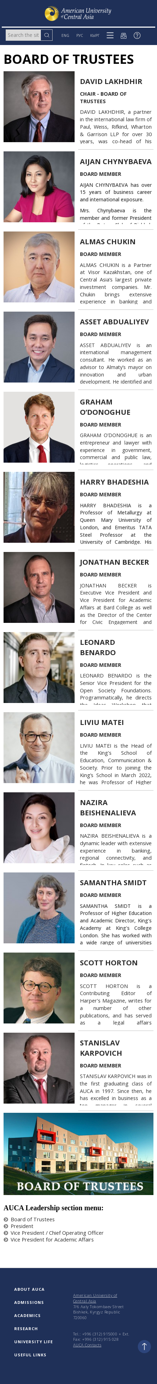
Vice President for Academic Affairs (49, 1239)
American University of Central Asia (95, 1298)
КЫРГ (94, 35)
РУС (79, 35)
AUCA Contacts (87, 1344)
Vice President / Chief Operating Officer (54, 1232)
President (18, 1226)
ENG (65, 35)
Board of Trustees (29, 1219)
